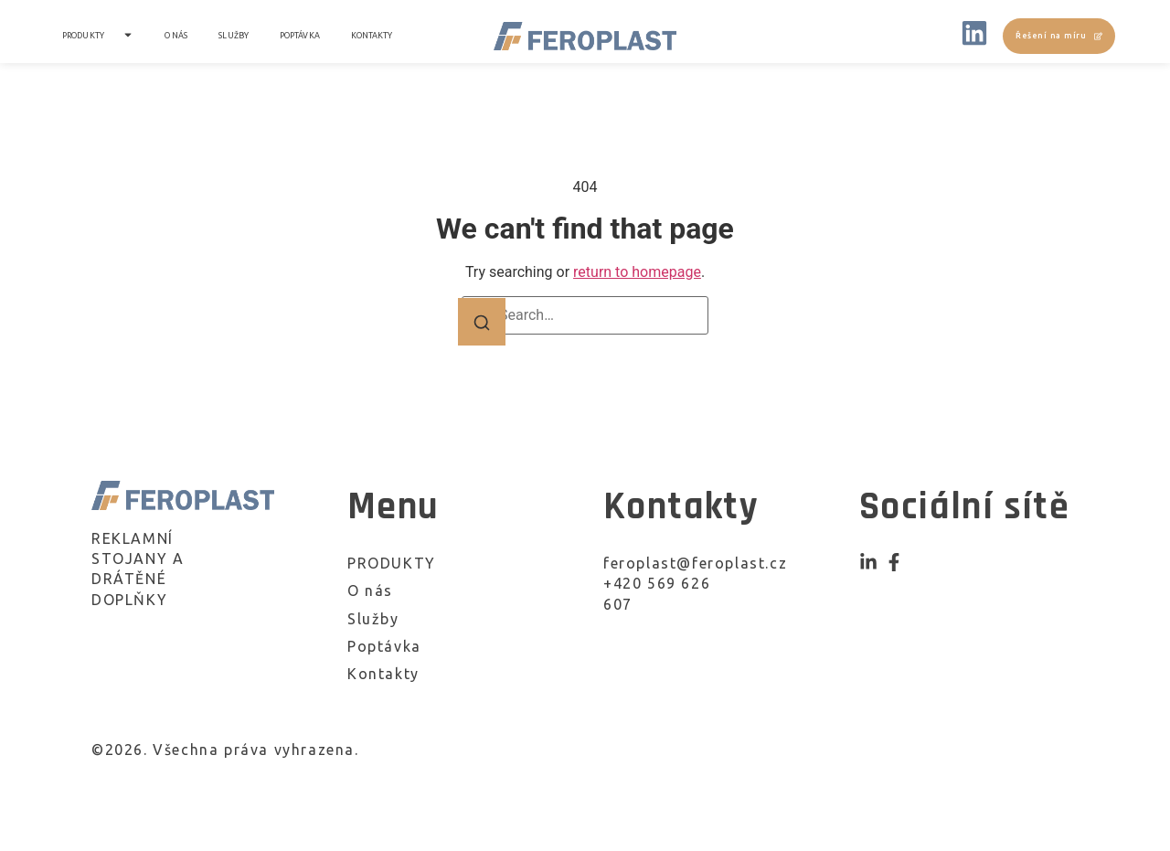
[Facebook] (894, 562)
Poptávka (300, 35)
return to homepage (637, 272)
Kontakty (372, 35)
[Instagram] (868, 562)
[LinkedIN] (974, 36)
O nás (176, 35)
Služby (233, 35)
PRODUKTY (83, 35)
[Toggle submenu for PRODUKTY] (126, 37)
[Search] (481, 322)
